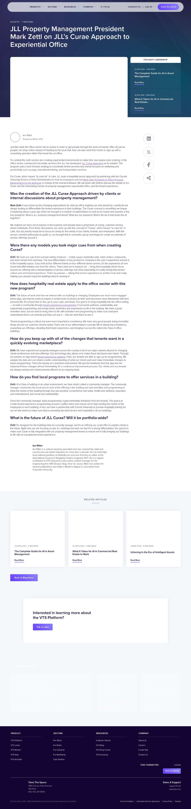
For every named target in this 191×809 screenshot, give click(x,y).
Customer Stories (103, 740)
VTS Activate (16, 759)
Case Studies (58, 759)
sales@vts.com (175, 789)
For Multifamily (59, 755)
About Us (142, 740)
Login (177, 765)
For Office (57, 740)
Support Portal (175, 786)
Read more (139, 82)
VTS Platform (16, 740)
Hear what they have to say (27, 707)
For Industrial (58, 750)
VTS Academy (102, 755)
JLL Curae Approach (92, 163)
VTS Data (15, 755)
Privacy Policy (167, 801)
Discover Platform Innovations (109, 708)
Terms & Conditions (127, 801)
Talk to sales (168, 7)
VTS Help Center (103, 750)
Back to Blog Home (24, 577)
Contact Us (134, 7)
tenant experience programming (59, 305)
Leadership (143, 750)
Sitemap (178, 801)
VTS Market (16, 750)
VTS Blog (100, 745)
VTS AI (105, 7)
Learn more (149, 707)
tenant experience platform (52, 356)
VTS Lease (15, 745)
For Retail (57, 745)
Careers (142, 745)
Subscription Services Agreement (148, 801)
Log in (148, 7)
